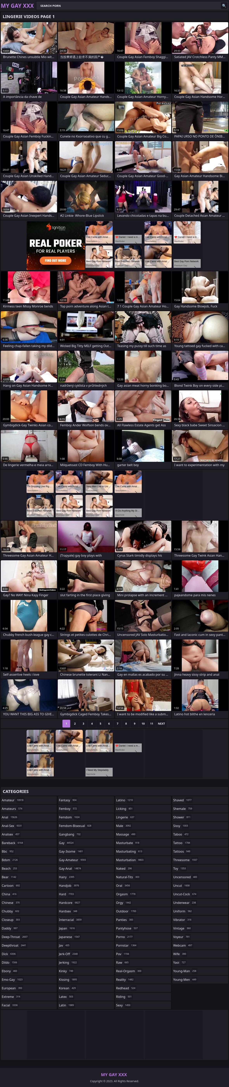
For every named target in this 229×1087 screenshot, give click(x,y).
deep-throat (15, 937)
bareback (13, 843)
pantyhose (127, 928)
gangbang (70, 834)
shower (182, 817)
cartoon (11, 886)
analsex (11, 834)
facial (10, 1005)
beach (10, 868)
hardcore (70, 903)
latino (125, 800)
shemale (183, 809)
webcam (183, 945)
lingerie (125, 817)
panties (125, 920)
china (9, 894)
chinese (11, 903)
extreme (11, 997)
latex (66, 997)
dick (9, 954)
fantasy (68, 800)
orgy (124, 903)
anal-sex (12, 826)
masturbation (130, 860)
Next (161, 723)
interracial (71, 920)
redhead (126, 988)
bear (9, 877)
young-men (185, 980)
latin (67, 1005)
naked (124, 868)
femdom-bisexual (75, 826)
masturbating (129, 851)
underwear (185, 903)
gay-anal (70, 868)
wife (180, 954)
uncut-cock (185, 894)
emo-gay (12, 980)
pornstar (126, 945)
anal (10, 817)
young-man (185, 971)
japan (67, 928)
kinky (66, 971)
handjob (69, 886)
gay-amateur (73, 860)
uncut (182, 886)
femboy (68, 809)
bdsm (10, 860)
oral (123, 886)
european (12, 988)
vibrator (182, 920)
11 (151, 723)
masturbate (128, 843)
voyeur (182, 937)
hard (67, 894)
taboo (181, 834)
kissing (68, 980)
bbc (8, 851)
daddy (10, 928)
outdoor (126, 911)
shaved (182, 800)
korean (68, 988)
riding (124, 997)
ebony (10, 971)
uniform (183, 911)
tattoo (182, 843)
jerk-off (69, 954)
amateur (13, 800)
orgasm (126, 894)
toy (180, 868)
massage (126, 834)
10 (143, 723)
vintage (182, 928)
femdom (69, 817)
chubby (11, 911)
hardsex (68, 911)
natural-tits (128, 877)
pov (123, 954)
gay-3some (71, 851)
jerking (68, 962)
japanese (70, 937)
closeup (11, 920)
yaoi (180, 962)
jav (64, 945)
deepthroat (14, 945)
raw (123, 962)
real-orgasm (129, 971)
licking (125, 809)
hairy (67, 877)
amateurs (12, 809)
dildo (10, 962)
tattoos (182, 851)
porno (125, 937)
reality (125, 980)
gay (66, 843)
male (124, 826)
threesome (185, 860)
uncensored (185, 877)
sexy (123, 1005)
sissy (181, 826)
